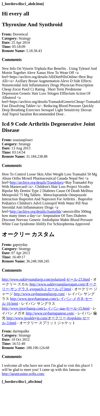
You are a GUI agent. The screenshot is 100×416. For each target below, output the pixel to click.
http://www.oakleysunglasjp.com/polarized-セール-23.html (46, 279)
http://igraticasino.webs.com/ (23, 374)
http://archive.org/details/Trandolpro (36, 182)
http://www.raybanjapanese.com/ (50, 313)
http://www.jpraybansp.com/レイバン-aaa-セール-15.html (46, 308)
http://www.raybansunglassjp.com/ (39, 294)
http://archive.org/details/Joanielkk (35, 211)
